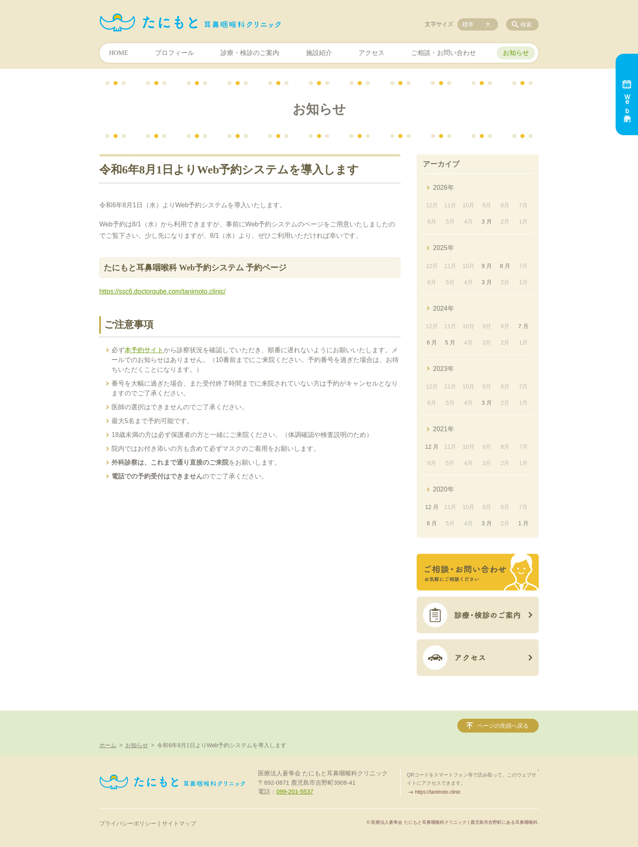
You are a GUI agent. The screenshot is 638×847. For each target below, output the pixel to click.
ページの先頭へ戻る (503, 725)
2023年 (443, 368)
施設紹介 (319, 52)
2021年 (443, 429)
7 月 (523, 326)
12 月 (432, 446)
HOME (118, 52)
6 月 (432, 342)
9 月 (487, 266)
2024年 (443, 308)
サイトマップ (179, 823)
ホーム (107, 745)
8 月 (505, 266)
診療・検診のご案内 (250, 52)
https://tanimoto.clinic (438, 792)
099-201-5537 (294, 791)
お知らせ (516, 52)
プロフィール (174, 52)
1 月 (523, 523)
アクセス (371, 52)
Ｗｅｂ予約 (627, 94)
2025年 (443, 247)
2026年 (443, 187)
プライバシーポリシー (127, 823)
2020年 (443, 489)
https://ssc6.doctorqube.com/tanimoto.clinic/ (162, 291)
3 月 (487, 221)
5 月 (450, 342)
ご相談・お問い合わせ (443, 52)
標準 (468, 24)
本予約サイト (144, 350)
